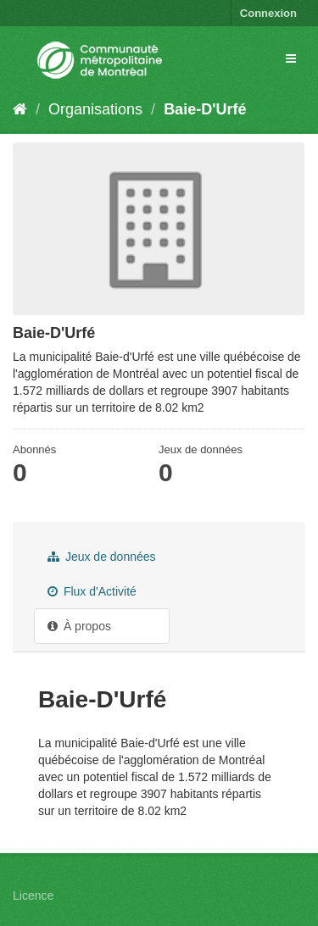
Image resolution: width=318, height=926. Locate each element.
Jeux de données (101, 556)
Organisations (95, 109)
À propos (79, 626)
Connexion (268, 13)
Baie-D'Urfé (205, 109)
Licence (33, 895)
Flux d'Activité (92, 591)
